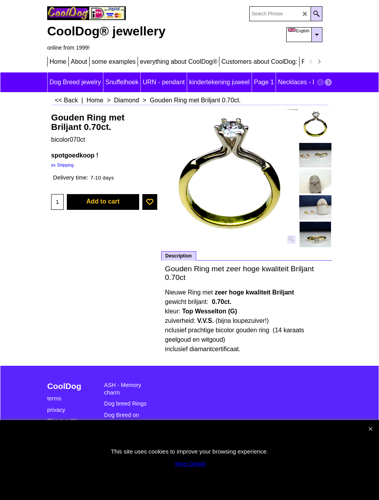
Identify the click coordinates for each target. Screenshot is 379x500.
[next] (318, 61)
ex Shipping (62, 165)
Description (179, 256)
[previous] (311, 61)
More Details (190, 464)
